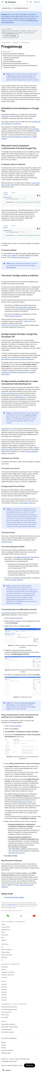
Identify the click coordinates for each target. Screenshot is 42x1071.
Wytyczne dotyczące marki (22, 1059)
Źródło (3, 932)
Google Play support (6, 1029)
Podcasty (3, 940)
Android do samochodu (7, 975)
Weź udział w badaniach (7, 1032)
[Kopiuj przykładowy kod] (40, 195)
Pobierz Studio (5, 1014)
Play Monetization (21, 8)
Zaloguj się (37, 2)
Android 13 (4, 994)
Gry (2, 947)
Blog (2, 937)
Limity (7, 464)
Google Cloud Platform (7, 1050)
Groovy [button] (5, 192)
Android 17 (4, 984)
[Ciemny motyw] (38, 195)
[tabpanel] (21, 200)
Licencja (11, 1059)
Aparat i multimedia (6, 955)
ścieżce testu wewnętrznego (20, 257)
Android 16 (4, 987)
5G (2, 960)
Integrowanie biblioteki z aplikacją (14, 897)
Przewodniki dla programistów (9, 1009)
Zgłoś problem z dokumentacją (9, 1027)
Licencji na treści (11, 904)
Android (3, 924)
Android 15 (4, 989)
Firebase (3, 1048)
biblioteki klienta (20, 397)
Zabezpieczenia (5, 929)
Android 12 (4, 997)
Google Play (6, 8)
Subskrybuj (29, 1065)
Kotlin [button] (13, 192)
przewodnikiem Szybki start (28, 503)
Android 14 (4, 992)
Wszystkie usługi (5, 1053)
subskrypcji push (22, 802)
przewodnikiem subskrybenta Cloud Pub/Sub (26, 557)
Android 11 (4, 1000)
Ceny (2, 464)
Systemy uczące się (6, 949)
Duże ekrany (4, 967)
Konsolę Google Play (15, 726)
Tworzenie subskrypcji (15, 316)
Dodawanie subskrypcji (16, 580)
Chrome (3, 1045)
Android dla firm (5, 927)
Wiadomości (4, 935)
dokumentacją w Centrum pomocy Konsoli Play (19, 76)
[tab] (5, 192)
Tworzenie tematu (6, 542)
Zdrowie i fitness (5, 952)
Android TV (4, 977)
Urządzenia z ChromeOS (7, 972)
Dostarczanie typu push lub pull (14, 599)
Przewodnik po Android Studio (9, 1007)
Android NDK (4, 1017)
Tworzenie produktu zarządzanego (26, 307)
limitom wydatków (11, 267)
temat (37, 536)
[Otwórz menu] (2, 2)
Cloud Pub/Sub (5, 429)
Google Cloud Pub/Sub (7, 393)
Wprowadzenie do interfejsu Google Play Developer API (17, 359)
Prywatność (4, 957)
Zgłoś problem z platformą (8, 1024)
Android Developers (6, 42)
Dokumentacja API (6, 1012)
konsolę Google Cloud (15, 618)
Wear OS (3, 969)
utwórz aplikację (12, 255)
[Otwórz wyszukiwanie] (28, 2)
